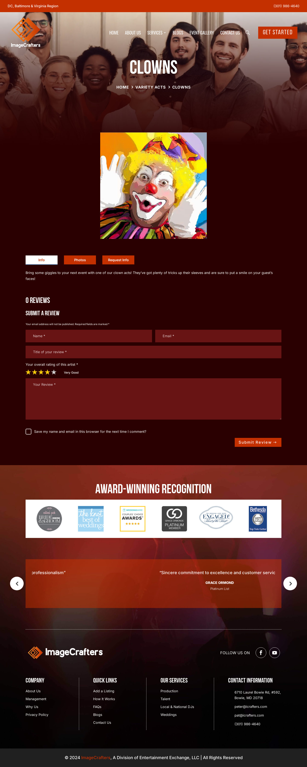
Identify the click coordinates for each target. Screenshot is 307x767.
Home (114, 32)
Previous (17, 583)
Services (154, 32)
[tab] (42, 260)
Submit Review (255, 442)
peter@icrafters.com (251, 706)
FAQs (97, 707)
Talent (165, 699)
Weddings (169, 715)
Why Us (32, 707)
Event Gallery (202, 32)
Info (41, 260)
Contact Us (230, 32)
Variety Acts (150, 87)
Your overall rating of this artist (52, 364)
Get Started (278, 32)
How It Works (104, 699)
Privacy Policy (37, 715)
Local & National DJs (177, 707)
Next (290, 583)
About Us (133, 32)
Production (169, 691)
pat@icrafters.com (249, 715)
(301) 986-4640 (286, 6)
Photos (80, 260)
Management (36, 699)
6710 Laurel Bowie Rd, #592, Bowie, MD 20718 (258, 695)
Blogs (178, 32)
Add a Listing (103, 691)
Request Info (118, 260)
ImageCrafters (95, 757)
